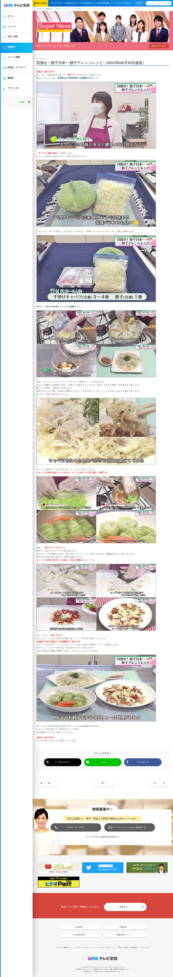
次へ (155, 783)
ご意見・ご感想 (122, 947)
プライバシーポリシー (83, 947)
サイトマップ (144, 947)
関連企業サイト (123, 935)
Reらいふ (80, 9)
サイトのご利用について (64, 947)
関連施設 (123, 927)
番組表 (139, 3)
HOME (40, 9)
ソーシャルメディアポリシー (104, 947)
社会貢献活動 (79, 935)
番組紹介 (49, 9)
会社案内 (79, 927)
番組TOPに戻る (159, 46)
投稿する (123, 907)
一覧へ (102, 783)
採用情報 (134, 947)
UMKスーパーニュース (64, 9)
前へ (50, 783)
